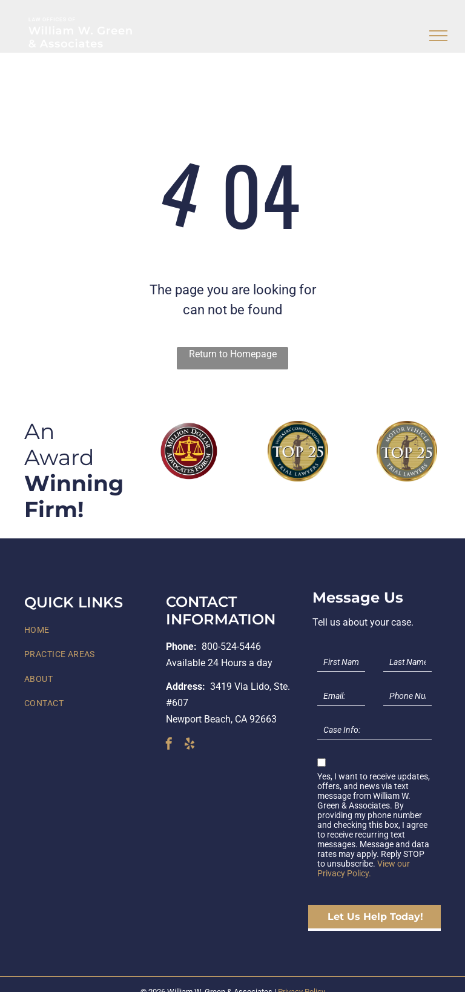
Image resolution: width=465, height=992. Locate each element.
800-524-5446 (231, 646)
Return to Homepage (233, 354)
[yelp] (189, 745)
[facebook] (169, 745)
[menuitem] (90, 630)
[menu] (438, 35)
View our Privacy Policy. (363, 868)
